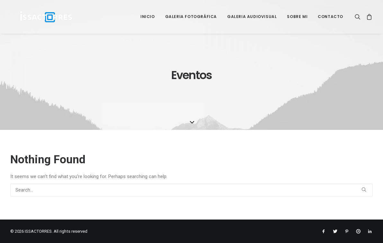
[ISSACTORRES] (37, 17)
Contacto (330, 16)
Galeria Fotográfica (191, 16)
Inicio (147, 16)
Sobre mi (297, 16)
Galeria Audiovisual (252, 16)
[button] (359, 16)
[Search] (191, 190)
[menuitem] (147, 16)
